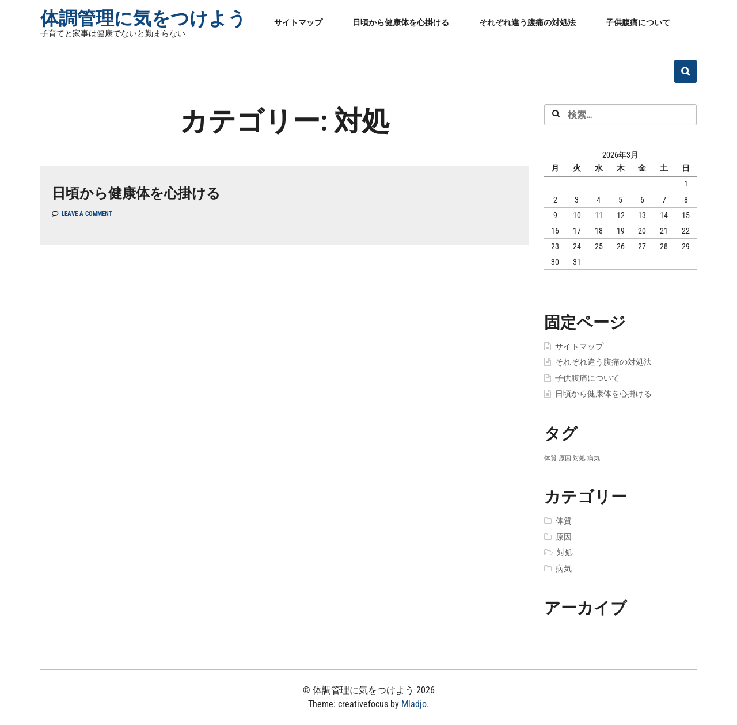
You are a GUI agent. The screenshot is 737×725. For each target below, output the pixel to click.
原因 (564, 536)
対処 (565, 552)
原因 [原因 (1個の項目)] (565, 458)
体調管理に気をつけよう (143, 18)
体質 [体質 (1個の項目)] (550, 458)
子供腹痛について (638, 22)
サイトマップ (298, 22)
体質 (564, 520)
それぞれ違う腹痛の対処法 (527, 22)
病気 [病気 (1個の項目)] (593, 458)
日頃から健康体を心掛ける (400, 22)
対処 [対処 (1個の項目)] (579, 458)
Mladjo (414, 704)
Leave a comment (87, 213)
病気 (564, 568)
